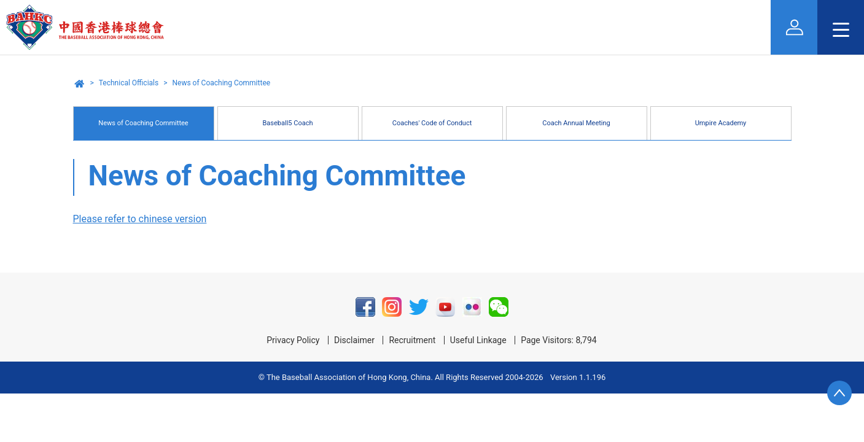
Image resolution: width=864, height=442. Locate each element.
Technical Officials (128, 83)
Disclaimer (354, 340)
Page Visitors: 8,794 (559, 340)
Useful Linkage (478, 340)
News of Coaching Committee (221, 83)
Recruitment (412, 340)
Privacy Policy (293, 340)
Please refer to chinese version (140, 219)
